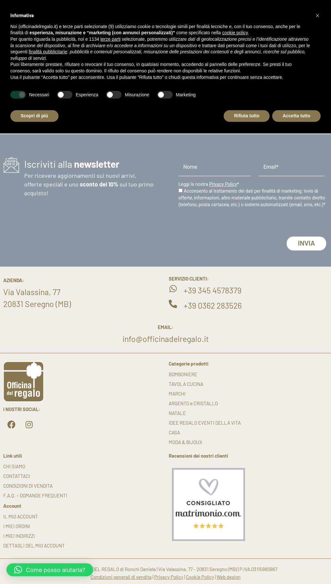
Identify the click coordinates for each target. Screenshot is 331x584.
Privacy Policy (223, 184)
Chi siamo (14, 466)
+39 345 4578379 (212, 290)
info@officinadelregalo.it (166, 339)
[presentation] (227, 224)
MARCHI (177, 394)
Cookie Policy (200, 577)
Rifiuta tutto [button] (247, 115)
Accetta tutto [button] (296, 115)
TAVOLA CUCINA (186, 384)
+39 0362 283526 (213, 305)
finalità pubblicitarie (48, 51)
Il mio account (20, 516)
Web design (228, 577)
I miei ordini (16, 526)
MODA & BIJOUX (185, 442)
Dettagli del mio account (34, 545)
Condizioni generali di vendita (121, 577)
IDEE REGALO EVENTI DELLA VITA (205, 423)
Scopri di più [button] (34, 115)
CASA (174, 432)
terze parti (111, 39)
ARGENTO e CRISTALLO (193, 403)
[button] (49, 569)
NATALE (177, 413)
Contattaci (16, 476)
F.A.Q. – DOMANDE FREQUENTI (35, 495)
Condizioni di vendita (28, 486)
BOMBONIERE (183, 374)
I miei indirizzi (19, 536)
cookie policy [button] (235, 32)
